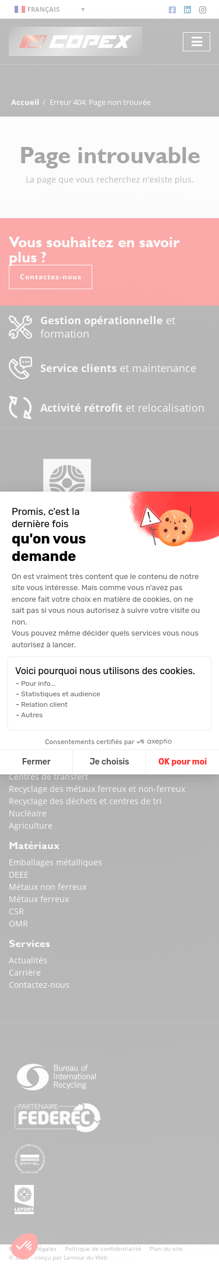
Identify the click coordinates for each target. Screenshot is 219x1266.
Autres (32, 715)
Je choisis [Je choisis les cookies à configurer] (109, 762)
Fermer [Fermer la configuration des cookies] (36, 762)
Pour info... (38, 683)
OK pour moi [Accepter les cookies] (182, 762)
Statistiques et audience (60, 694)
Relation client (44, 704)
